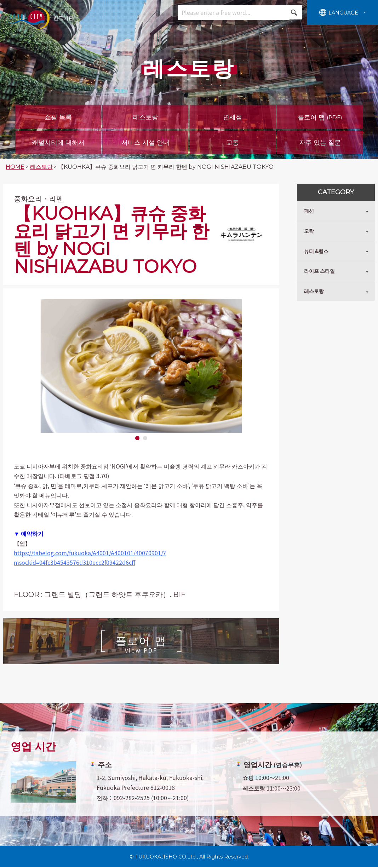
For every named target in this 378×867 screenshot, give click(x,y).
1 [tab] (137, 438)
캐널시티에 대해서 (58, 143)
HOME (15, 166)
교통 (232, 143)
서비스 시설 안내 (145, 143)
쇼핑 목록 (58, 117)
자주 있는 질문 (320, 143)
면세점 (232, 117)
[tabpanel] (141, 366)
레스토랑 (145, 117)
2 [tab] (145, 438)
